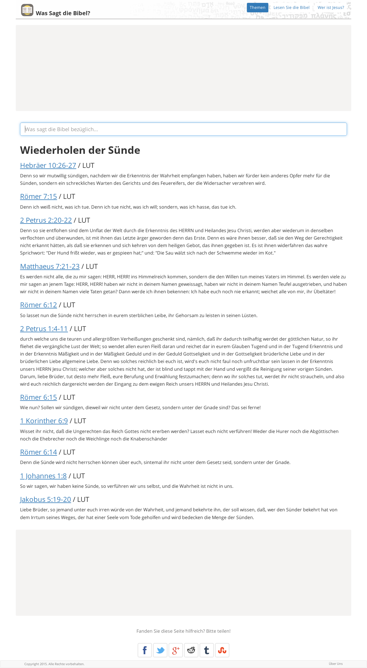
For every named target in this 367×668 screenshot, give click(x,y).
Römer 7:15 (38, 196)
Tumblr (207, 650)
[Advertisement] (183, 68)
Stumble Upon (222, 650)
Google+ (176, 650)
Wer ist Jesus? (331, 7)
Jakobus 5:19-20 (45, 499)
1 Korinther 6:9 (44, 420)
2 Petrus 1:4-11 (44, 328)
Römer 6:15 (38, 397)
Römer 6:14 (38, 452)
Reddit (191, 650)
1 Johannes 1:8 (43, 475)
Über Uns (336, 663)
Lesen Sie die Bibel (292, 7)
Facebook (145, 650)
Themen (258, 7)
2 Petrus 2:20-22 (46, 220)
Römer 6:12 (38, 304)
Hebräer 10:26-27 (48, 165)
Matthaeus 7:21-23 (50, 266)
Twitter (160, 650)
